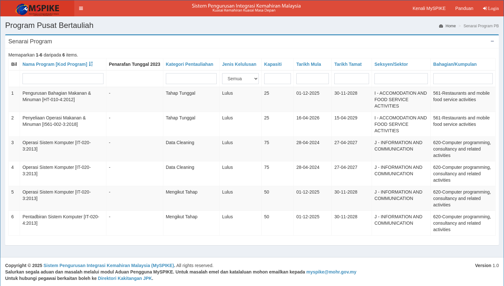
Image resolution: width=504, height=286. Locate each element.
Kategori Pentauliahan (189, 64)
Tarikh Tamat (348, 64)
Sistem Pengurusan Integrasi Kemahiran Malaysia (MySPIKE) (108, 265)
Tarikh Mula (308, 64)
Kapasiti (273, 64)
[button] (81, 8)
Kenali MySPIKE (429, 8)
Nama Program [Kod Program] (54, 64)
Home (447, 26)
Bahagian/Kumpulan (455, 64)
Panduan (464, 8)
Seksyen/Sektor (391, 64)
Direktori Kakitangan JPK (125, 278)
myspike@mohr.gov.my (331, 271)
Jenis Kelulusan (239, 64)
